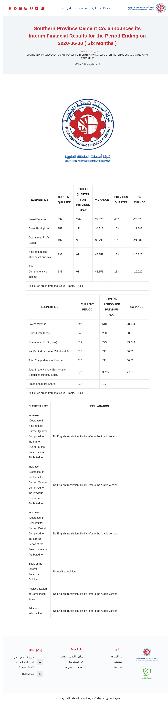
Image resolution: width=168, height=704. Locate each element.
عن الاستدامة (73, 661)
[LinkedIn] (37, 5)
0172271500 (24, 674)
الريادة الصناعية (90, 8)
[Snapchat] (37, 11)
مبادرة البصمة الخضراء (67, 656)
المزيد (54, 8)
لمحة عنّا (111, 8)
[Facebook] (26, 5)
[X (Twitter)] (21, 5)
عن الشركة (113, 656)
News (74, 64)
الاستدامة (70, 8)
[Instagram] (15, 5)
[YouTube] (32, 5)
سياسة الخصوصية (70, 667)
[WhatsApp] (10, 5)
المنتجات (115, 661)
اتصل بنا (115, 667)
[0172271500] (36, 674)
